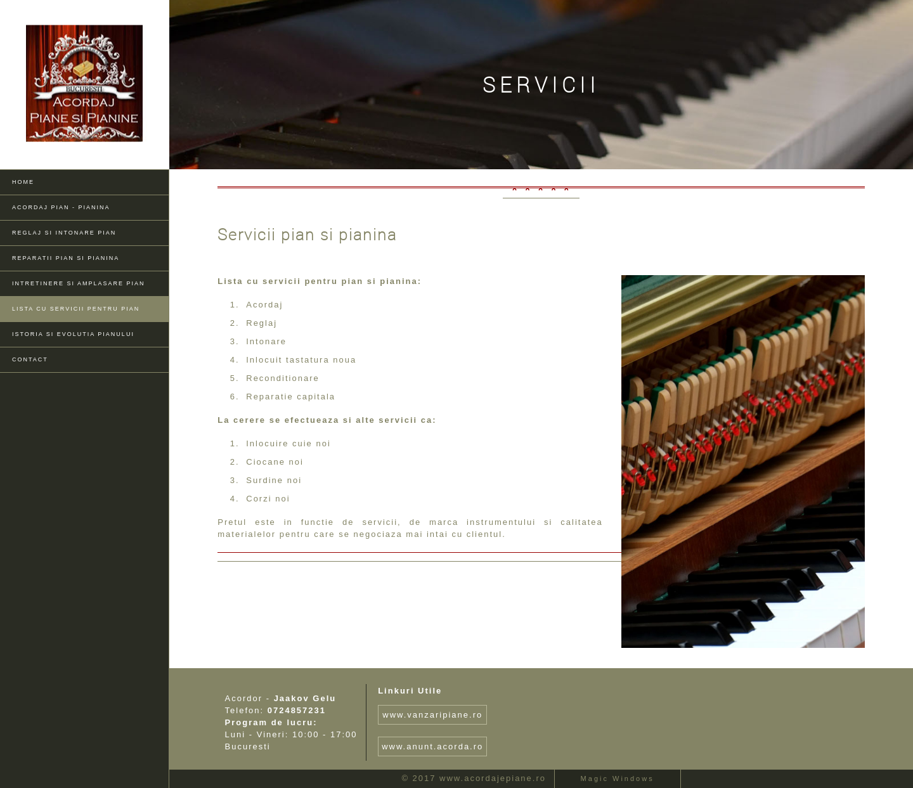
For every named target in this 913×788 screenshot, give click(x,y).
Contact (30, 359)
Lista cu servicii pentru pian (75, 309)
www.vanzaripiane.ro (432, 715)
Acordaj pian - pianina (61, 207)
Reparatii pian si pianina (65, 258)
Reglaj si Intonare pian (64, 232)
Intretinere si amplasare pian (78, 283)
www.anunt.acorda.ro (432, 746)
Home (23, 182)
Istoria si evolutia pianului (73, 334)
